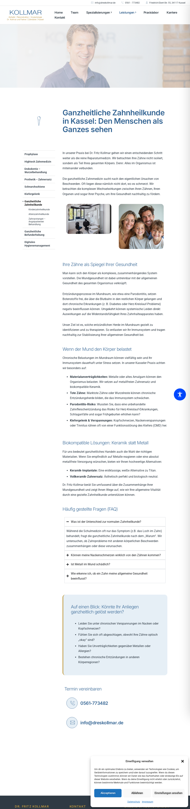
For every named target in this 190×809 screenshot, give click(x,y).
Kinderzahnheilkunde (39, 209)
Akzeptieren (108, 793)
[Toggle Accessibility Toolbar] (179, 394)
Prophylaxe (31, 154)
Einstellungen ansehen (168, 793)
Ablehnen (137, 793)
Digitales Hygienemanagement (37, 244)
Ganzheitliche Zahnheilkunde (33, 203)
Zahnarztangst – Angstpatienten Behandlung (37, 222)
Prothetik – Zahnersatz (38, 179)
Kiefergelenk (32, 193)
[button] (182, 761)
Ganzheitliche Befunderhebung (34, 233)
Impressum (147, 801)
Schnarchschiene (34, 186)
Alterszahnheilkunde (39, 214)
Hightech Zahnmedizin (37, 161)
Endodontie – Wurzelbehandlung (35, 170)
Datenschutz (133, 801)
